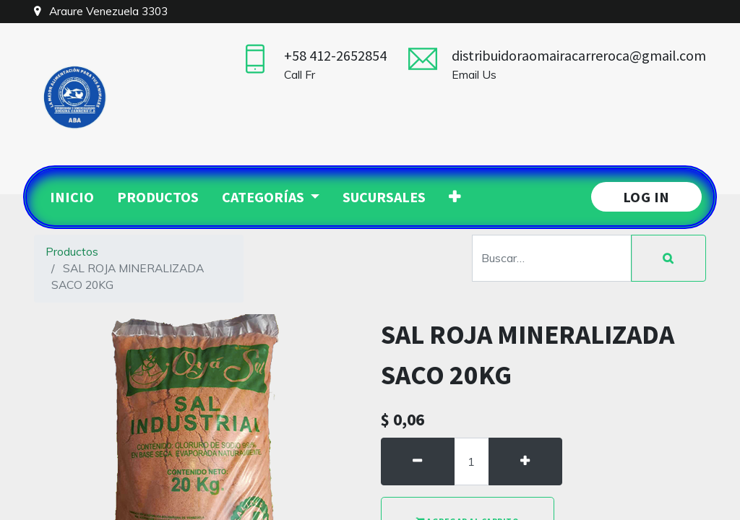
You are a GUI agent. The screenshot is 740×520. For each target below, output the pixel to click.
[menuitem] (72, 197)
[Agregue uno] (525, 461)
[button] (454, 197)
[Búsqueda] (668, 258)
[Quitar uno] (418, 461)
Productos (72, 251)
